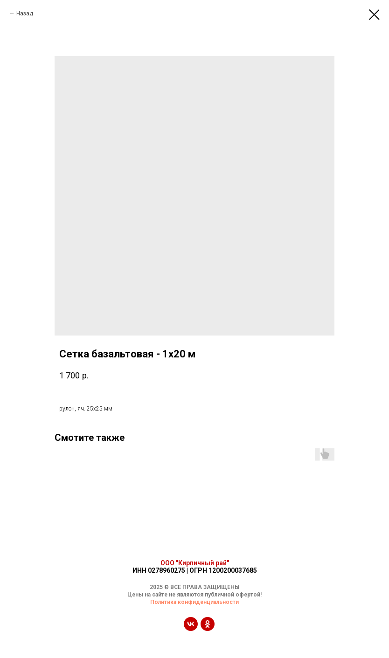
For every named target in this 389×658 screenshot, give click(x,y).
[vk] (191, 628)
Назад (24, 13)
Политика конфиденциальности (194, 602)
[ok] (208, 628)
